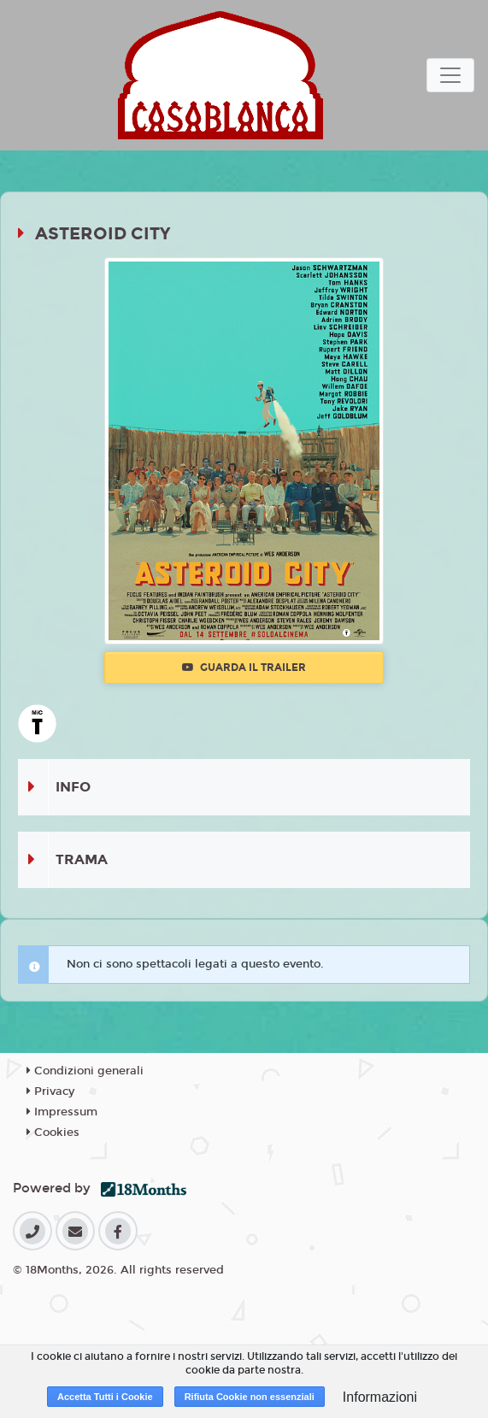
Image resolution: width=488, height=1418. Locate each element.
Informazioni (380, 1397)
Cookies (52, 1132)
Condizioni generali (85, 1071)
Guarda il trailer (244, 668)
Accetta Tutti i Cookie (105, 1397)
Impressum (61, 1112)
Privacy (50, 1091)
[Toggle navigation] (450, 75)
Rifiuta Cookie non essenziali (250, 1397)
